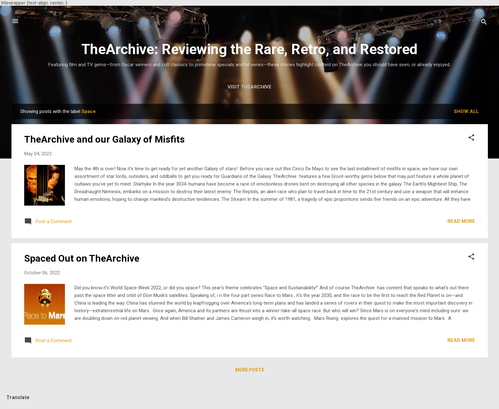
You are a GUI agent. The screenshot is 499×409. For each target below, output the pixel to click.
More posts (249, 369)
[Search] (484, 23)
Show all (466, 111)
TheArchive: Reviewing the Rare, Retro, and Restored (249, 49)
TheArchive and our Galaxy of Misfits (104, 139)
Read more (461, 221)
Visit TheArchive (249, 87)
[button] (471, 139)
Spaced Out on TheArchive (81, 258)
